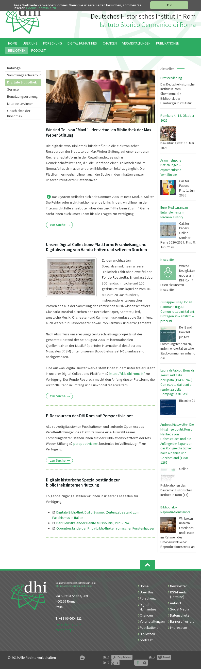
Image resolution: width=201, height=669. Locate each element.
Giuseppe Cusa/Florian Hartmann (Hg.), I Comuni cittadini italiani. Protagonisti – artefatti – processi (177, 311)
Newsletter (167, 260)
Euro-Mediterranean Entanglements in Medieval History (174, 212)
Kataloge (14, 68)
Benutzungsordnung (22, 96)
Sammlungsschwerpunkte (24, 75)
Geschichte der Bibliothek (18, 113)
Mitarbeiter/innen (20, 103)
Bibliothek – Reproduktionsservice (175, 509)
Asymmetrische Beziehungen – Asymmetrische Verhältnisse (170, 167)
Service (13, 89)
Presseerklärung (171, 78)
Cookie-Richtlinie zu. (41, 8)
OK (169, 5)
